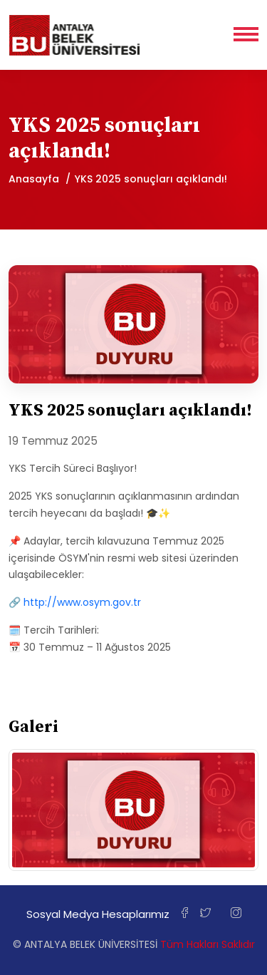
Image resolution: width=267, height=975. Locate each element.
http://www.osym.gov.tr (82, 602)
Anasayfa (34, 179)
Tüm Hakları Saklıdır (207, 944)
